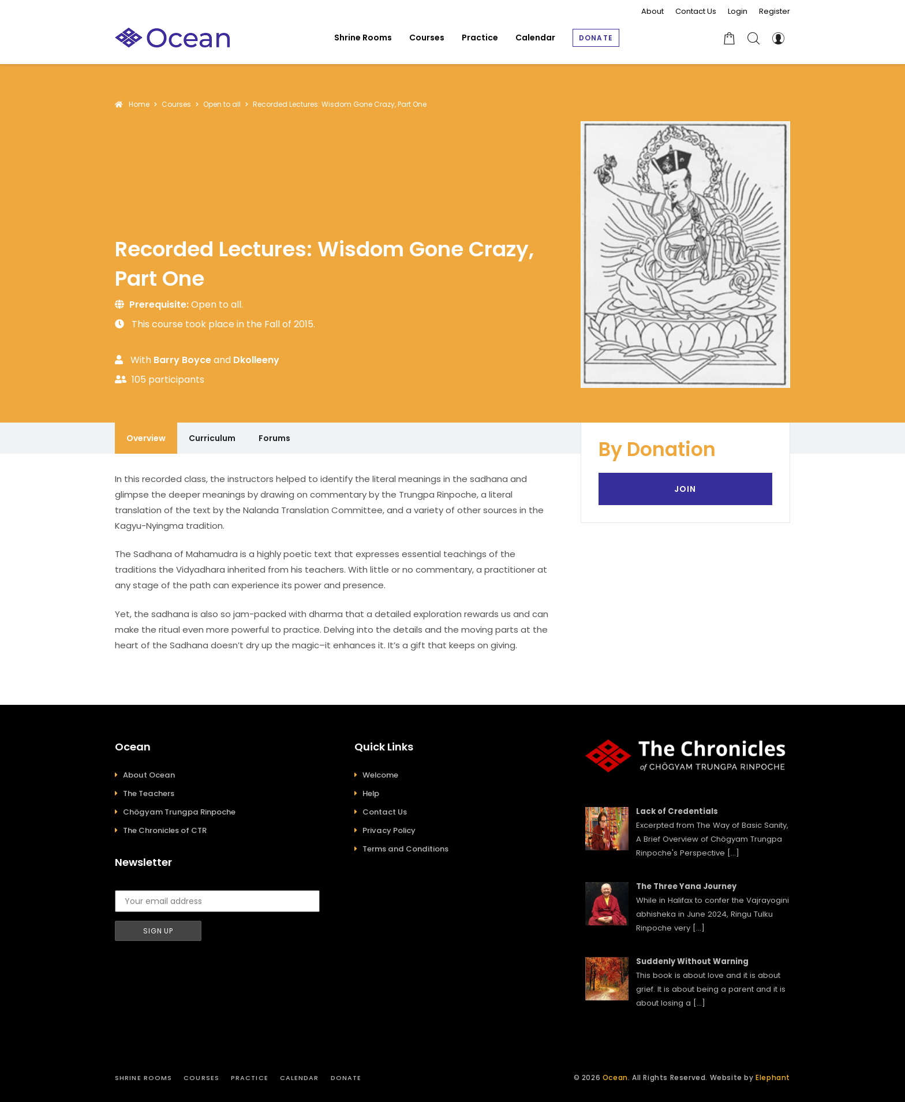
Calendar (299, 1077)
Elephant (773, 1077)
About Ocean (149, 774)
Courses (201, 1077)
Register (774, 11)
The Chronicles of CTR (165, 830)
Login (737, 11)
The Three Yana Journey (686, 886)
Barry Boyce (182, 360)
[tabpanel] (336, 562)
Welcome (380, 774)
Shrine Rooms (143, 1077)
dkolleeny (256, 360)
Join (685, 489)
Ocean (615, 1077)
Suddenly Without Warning (692, 961)
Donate (346, 1077)
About (652, 11)
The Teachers (148, 793)
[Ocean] (172, 37)
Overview (146, 438)
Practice (249, 1077)
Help (370, 793)
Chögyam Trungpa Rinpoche (179, 811)
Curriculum (212, 438)
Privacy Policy (389, 830)
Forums (274, 438)
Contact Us (695, 11)
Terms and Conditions (405, 848)
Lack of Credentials (677, 811)
